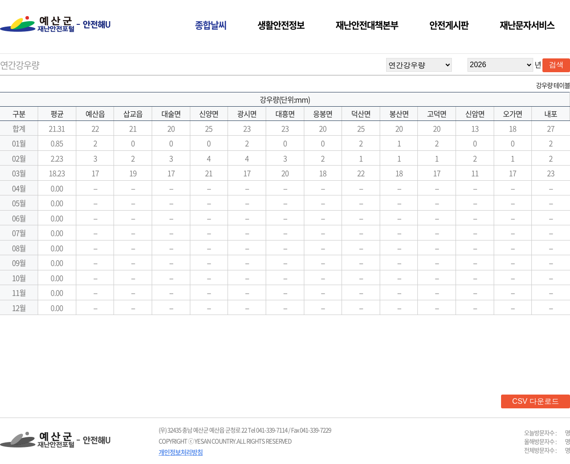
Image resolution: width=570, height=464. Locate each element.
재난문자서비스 (527, 25)
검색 (556, 65)
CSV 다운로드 (535, 401)
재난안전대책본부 (367, 25)
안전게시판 (448, 25)
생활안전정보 (280, 25)
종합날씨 (210, 25)
